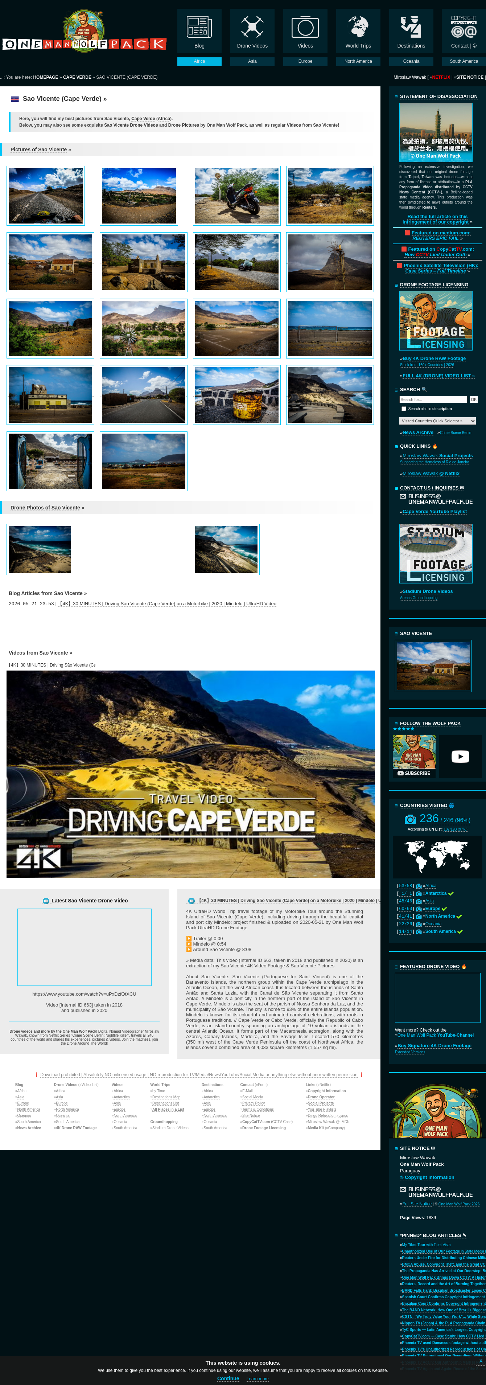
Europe (23, 1103)
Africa (164, 118)
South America (29, 1122)
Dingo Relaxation (321, 1116)
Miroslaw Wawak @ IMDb (328, 1122)
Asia (20, 1097)
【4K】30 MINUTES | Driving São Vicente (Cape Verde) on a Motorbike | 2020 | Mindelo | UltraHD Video (167, 603)
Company (336, 1128)
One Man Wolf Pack (436, 1035)
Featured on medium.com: (441, 235)
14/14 (405, 931)
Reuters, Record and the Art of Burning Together (444, 1284)
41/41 (405, 916)
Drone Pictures (183, 125)
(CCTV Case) (267, 1122)
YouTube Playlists (322, 1109)
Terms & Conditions (258, 1109)
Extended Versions (410, 1052)
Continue (228, 1378)
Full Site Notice (417, 1203)
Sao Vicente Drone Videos (131, 125)
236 (445, 818)
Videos (294, 125)
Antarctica (121, 1097)
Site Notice (251, 1116)
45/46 (405, 901)
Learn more (258, 1378)
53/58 (405, 886)
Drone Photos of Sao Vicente (45, 508)
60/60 (405, 908)
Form (262, 1085)
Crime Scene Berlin (455, 433)
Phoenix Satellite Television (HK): (441, 268)
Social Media (252, 1097)
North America (28, 1109)
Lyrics (343, 1116)
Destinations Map (166, 1097)
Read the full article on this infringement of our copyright (436, 219)
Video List (90, 1085)
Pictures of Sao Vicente (39, 149)
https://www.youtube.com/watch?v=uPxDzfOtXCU (84, 994)
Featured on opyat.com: (439, 251)
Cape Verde (143, 118)
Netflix (325, 1085)
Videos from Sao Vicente (38, 653)
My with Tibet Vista (426, 1245)
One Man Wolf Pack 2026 (459, 1204)
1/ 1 (405, 893)
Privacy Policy (253, 1103)
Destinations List (165, 1103)
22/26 (405, 924)
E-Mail (247, 1091)
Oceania (24, 1116)
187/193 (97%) (456, 829)
